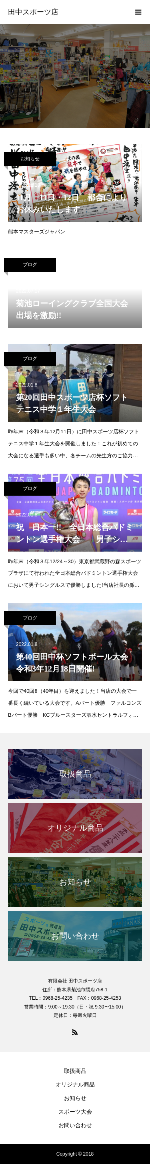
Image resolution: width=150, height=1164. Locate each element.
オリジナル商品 (75, 1084)
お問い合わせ (75, 1125)
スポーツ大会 (75, 1111)
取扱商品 (75, 1071)
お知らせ (30, 158)
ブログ (30, 264)
